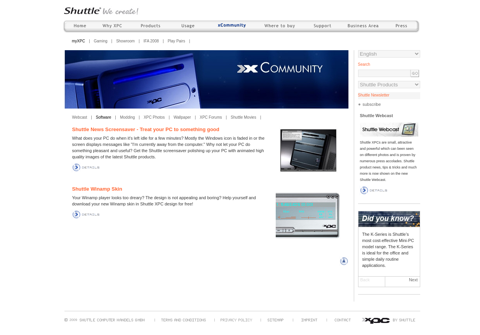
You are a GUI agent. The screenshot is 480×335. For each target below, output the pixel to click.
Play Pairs (176, 41)
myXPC (78, 41)
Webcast (79, 117)
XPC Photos (154, 117)
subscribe (372, 104)
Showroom (125, 41)
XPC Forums (211, 117)
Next (413, 279)
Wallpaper (182, 117)
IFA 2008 (151, 41)
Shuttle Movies (243, 117)
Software (103, 117)
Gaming (101, 41)
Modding (127, 117)
